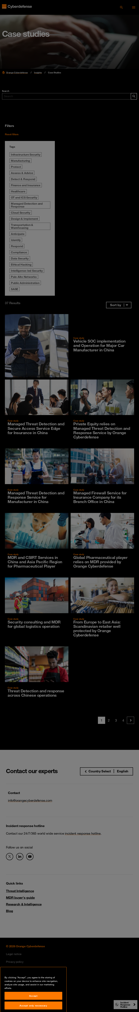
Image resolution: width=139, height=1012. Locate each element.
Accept (33, 1003)
